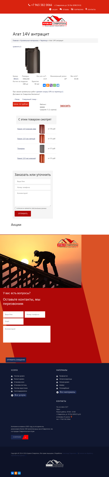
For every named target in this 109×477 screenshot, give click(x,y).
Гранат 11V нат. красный (26, 158)
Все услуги (20, 395)
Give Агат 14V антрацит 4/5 (43, 107)
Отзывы (64, 10)
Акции (53, 10)
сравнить (16, 47)
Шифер (61, 385)
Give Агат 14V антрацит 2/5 (41, 107)
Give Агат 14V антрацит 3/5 (42, 107)
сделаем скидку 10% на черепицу (49, 92)
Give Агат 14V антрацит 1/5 (40, 107)
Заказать (65, 106)
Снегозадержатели (20, 391)
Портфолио (77, 10)
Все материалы (67, 392)
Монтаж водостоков (20, 388)
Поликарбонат (64, 388)
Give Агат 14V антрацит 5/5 (44, 107)
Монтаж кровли (19, 376)
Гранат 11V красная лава (26, 129)
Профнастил (63, 376)
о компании (20, 437)
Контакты (91, 10)
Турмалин (21, 148)
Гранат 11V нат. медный (26, 139)
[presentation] (21, 349)
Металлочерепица (65, 379)
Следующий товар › (29, 99)
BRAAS (16, 79)
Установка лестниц (20, 385)
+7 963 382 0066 (41, 5)
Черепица (43, 40)
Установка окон (19, 382)
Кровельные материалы (29, 40)
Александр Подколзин (69, 453)
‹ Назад (16, 99)
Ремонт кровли (19, 379)
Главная (16, 40)
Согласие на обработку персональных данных (31, 208)
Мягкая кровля (64, 382)
